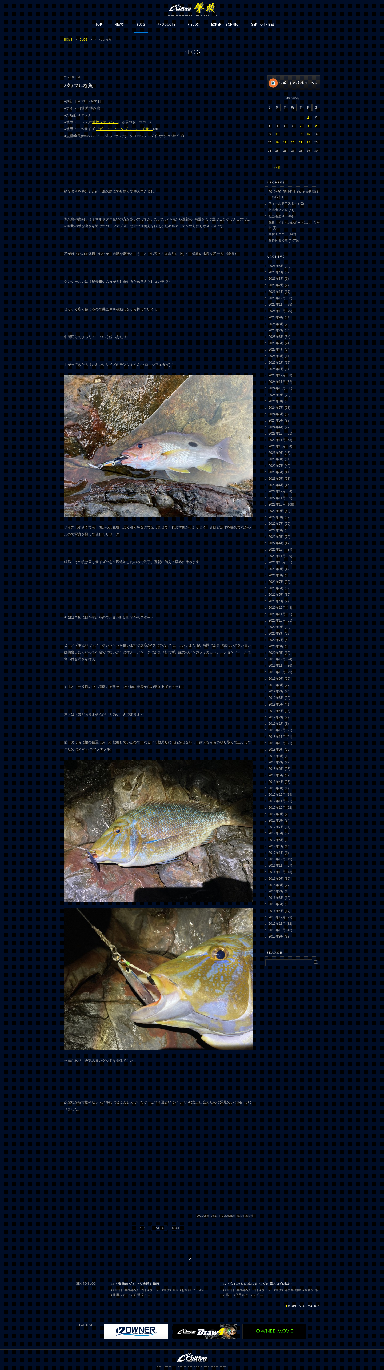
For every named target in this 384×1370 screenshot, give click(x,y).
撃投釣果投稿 (278, 241)
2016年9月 (276, 878)
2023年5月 (276, 478)
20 (292, 142)
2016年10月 (277, 872)
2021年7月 (276, 582)
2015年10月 (277, 930)
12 (284, 133)
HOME (68, 39)
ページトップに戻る (192, 1258)
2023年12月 (277, 433)
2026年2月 (276, 285)
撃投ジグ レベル (105, 122)
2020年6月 (276, 646)
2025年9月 (276, 317)
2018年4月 (276, 782)
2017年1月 (276, 853)
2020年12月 (277, 608)
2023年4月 (276, 485)
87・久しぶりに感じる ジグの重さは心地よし (258, 1284)
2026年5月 (276, 266)
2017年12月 (277, 794)
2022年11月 (277, 498)
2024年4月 (276, 427)
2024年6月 (276, 414)
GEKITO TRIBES (263, 24)
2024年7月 (276, 408)
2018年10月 (277, 743)
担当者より (277, 216)
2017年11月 (277, 801)
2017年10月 (277, 808)
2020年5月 (276, 653)
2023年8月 (276, 459)
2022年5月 (276, 537)
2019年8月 (276, 685)
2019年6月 (276, 698)
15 (308, 133)
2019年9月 (276, 678)
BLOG (140, 24)
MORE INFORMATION (304, 1306)
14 (300, 133)
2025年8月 (276, 324)
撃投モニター (278, 234)
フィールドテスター (283, 203)
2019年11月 (277, 665)
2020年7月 (276, 640)
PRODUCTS (166, 24)
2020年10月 (277, 620)
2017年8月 (276, 820)
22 (308, 142)
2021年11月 (277, 556)
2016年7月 (276, 891)
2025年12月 (277, 298)
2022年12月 (277, 491)
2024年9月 (276, 395)
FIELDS (193, 24)
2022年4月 (276, 543)
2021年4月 (276, 601)
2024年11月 (277, 382)
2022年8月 (276, 517)
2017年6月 (276, 833)
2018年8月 (276, 756)
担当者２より (278, 210)
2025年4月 (276, 349)
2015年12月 (277, 917)
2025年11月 (277, 304)
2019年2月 (276, 717)
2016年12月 (277, 859)
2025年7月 (276, 330)
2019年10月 (277, 672)
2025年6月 (276, 337)
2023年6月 (276, 472)
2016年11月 (277, 865)
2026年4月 (276, 272)
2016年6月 (276, 898)
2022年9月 (276, 511)
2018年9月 (276, 749)
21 (300, 142)
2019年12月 (277, 659)
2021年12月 (277, 549)
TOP (98, 24)
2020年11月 (277, 614)
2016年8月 (276, 885)
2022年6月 (276, 530)
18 (277, 142)
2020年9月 (276, 627)
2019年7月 (276, 691)
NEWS (119, 24)
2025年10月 (277, 311)
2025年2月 (276, 362)
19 (284, 142)
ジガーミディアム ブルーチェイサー (124, 129)
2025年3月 (276, 356)
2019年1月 (276, 724)
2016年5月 (276, 904)
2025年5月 (276, 343)
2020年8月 (276, 633)
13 (292, 133)
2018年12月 (277, 730)
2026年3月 (276, 279)
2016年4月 (276, 911)
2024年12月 (277, 375)
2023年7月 (276, 466)
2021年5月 (276, 594)
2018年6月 (276, 769)
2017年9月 (276, 814)
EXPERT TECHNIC (225, 24)
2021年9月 (276, 569)
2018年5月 (276, 775)
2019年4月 (276, 711)
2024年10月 (277, 388)
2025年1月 (276, 369)
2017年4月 (276, 846)
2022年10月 (277, 504)
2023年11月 (277, 440)
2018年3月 (276, 788)
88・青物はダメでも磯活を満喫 (135, 1284)
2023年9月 (276, 453)
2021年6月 (276, 588)
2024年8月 (276, 401)
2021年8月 (276, 575)
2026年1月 (276, 292)
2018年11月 (277, 737)
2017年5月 (276, 840)
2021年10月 (277, 562)
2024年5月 (276, 420)
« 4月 (277, 167)
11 (277, 133)
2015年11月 (277, 924)
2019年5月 (276, 704)
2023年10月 (277, 446)
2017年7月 (276, 827)
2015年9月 (276, 936)
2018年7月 (276, 762)
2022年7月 (276, 524)
